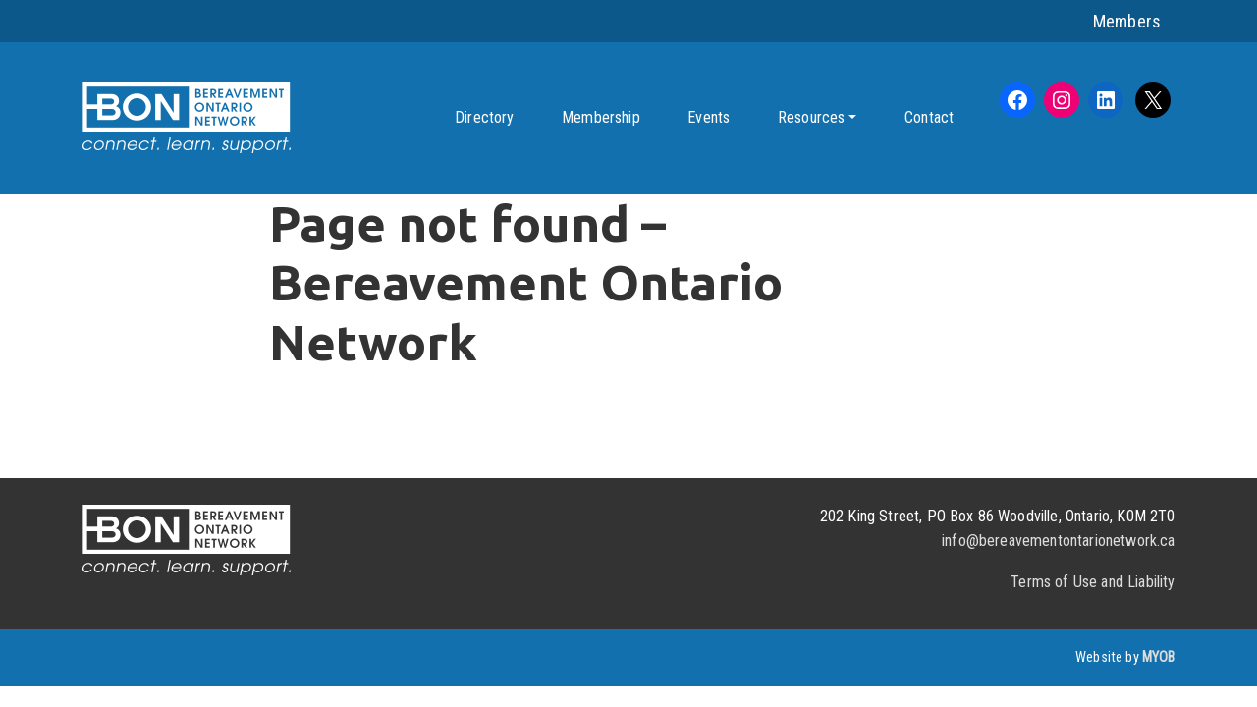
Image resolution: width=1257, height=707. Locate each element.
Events (708, 117)
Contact (929, 117)
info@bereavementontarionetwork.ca (1058, 540)
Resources (811, 117)
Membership (601, 117)
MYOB (1158, 657)
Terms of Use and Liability (1093, 581)
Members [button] (1127, 21)
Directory (484, 117)
